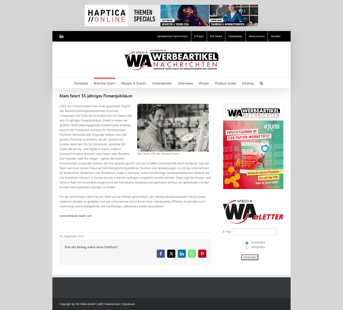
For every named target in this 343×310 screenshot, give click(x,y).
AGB (100, 304)
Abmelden (258, 247)
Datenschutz (112, 304)
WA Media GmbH (86, 304)
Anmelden (258, 242)
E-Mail (227, 232)
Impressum (128, 304)
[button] (261, 83)
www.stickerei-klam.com (76, 216)
